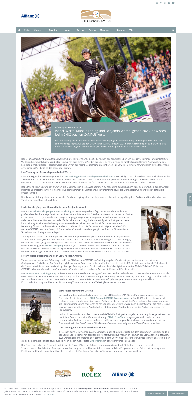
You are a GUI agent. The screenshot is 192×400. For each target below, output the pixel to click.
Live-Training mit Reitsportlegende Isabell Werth (89, 176)
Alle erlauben (178, 393)
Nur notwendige (156, 393)
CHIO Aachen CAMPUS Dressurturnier (109, 298)
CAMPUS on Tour (116, 317)
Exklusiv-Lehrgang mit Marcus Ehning (51, 211)
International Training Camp (41, 273)
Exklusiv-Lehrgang (53, 245)
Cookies (49, 394)
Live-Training (97, 340)
